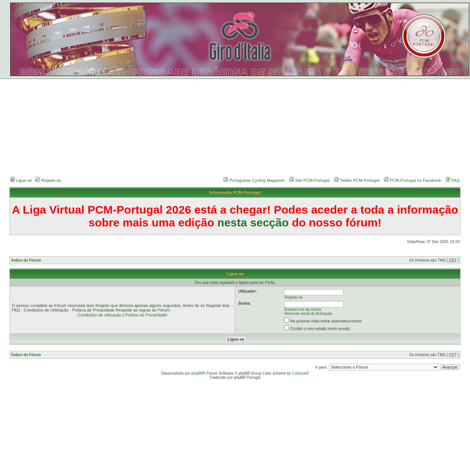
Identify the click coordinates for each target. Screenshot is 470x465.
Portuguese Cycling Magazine (257, 180)
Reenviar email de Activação (308, 314)
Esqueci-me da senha (302, 309)
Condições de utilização (99, 315)
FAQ (453, 180)
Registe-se (48, 180)
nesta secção (253, 222)
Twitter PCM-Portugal (359, 180)
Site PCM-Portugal (312, 180)
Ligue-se (21, 180)
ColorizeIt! (300, 373)
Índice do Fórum (26, 260)
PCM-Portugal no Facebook (415, 180)
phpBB (197, 373)
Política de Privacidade (146, 315)
